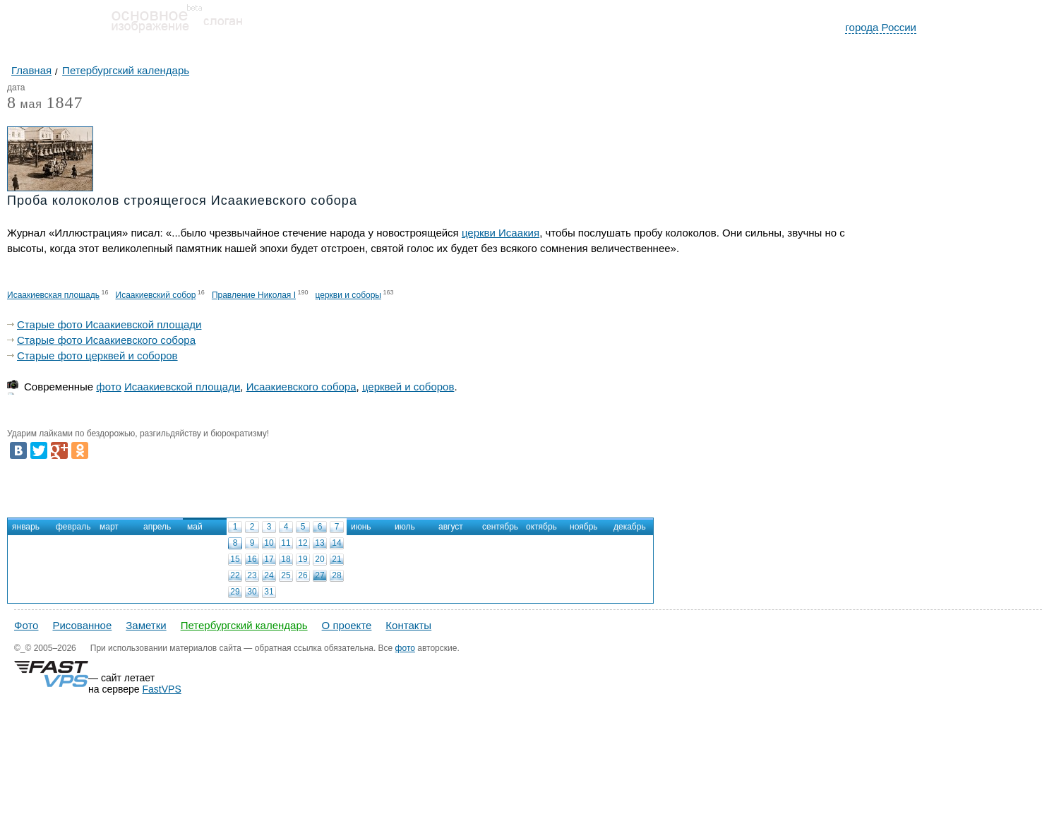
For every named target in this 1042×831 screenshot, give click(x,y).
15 (234, 559)
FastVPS (162, 689)
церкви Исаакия (500, 233)
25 (285, 575)
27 (319, 575)
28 (336, 575)
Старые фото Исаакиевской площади (109, 324)
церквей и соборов (408, 387)
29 (234, 592)
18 (285, 559)
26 (302, 575)
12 (302, 543)
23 (251, 575)
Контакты (408, 625)
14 (336, 543)
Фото (26, 625)
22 (234, 575)
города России (880, 27)
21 (336, 559)
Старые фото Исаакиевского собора (106, 340)
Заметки (146, 625)
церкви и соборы (348, 295)
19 (302, 559)
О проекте (347, 625)
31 (268, 592)
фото (108, 387)
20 (319, 559)
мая (24, 105)
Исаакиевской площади (182, 387)
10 (268, 543)
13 (319, 543)
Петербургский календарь (244, 625)
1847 (64, 102)
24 (268, 575)
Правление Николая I (254, 295)
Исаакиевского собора (301, 387)
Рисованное (82, 625)
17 (268, 559)
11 (285, 543)
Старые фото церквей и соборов (97, 355)
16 (251, 559)
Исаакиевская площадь (53, 295)
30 (251, 592)
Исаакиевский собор (156, 295)
